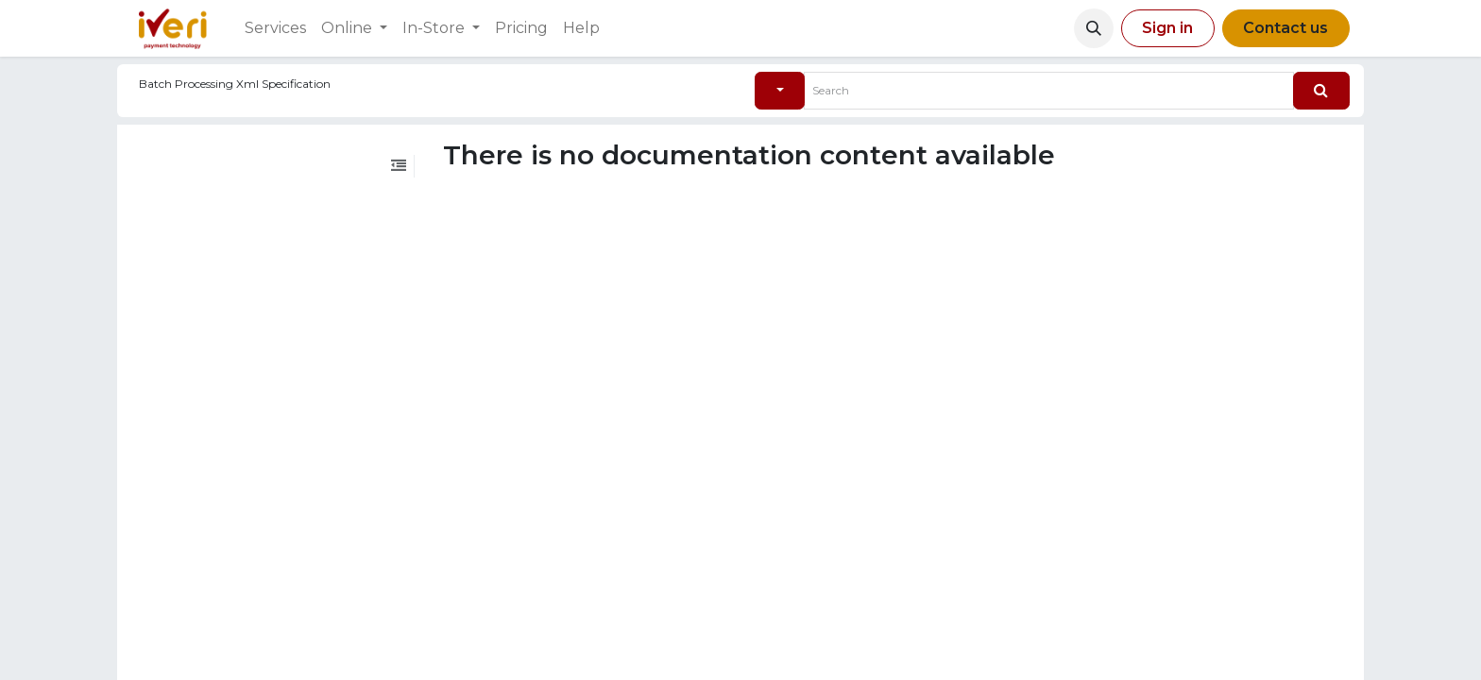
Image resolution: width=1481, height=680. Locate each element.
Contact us (1285, 28)
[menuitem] (275, 28)
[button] (1094, 28)
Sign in (1167, 28)
